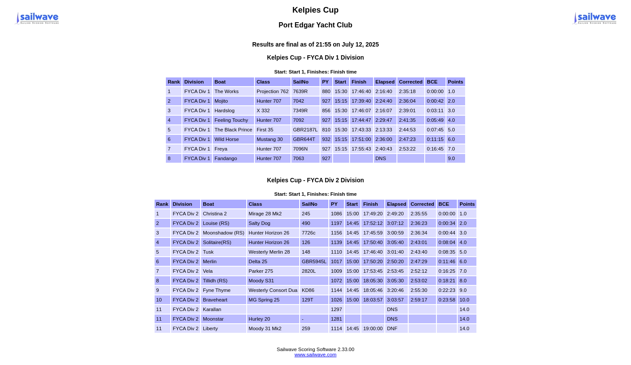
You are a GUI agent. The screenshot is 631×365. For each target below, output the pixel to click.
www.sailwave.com (315, 354)
